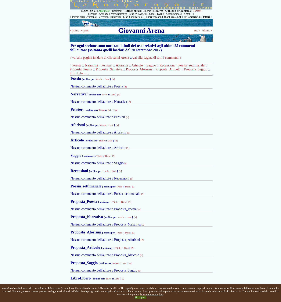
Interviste (116, 17)
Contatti (197, 10)
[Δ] (113, 79)
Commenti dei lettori (198, 17)
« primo (74, 30)
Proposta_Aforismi (139, 69)
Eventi (160, 13)
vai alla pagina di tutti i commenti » (157, 57)
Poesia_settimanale (191, 65)
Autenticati (104, 10)
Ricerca (158, 10)
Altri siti (169, 10)
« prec (85, 30)
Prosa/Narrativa (118, 13)
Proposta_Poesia (81, 69)
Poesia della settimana (84, 17)
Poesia (93, 13)
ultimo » (207, 30)
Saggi (152, 13)
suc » (197, 30)
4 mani (187, 13)
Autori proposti (174, 13)
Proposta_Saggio (195, 69)
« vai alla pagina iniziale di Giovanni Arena (99, 57)
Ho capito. (140, 297)
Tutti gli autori (132, 10)
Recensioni (103, 17)
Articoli (143, 13)
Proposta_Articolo (168, 69)
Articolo (137, 65)
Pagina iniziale (89, 10)
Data (107, 79)
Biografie (148, 10)
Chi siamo (185, 10)
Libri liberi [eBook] (133, 17)
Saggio (151, 65)
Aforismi (104, 13)
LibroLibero (78, 73)
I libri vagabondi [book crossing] (163, 17)
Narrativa (91, 65)
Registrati (117, 10)
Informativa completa (151, 294)
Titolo (99, 79)
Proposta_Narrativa (109, 69)
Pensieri (133, 13)
